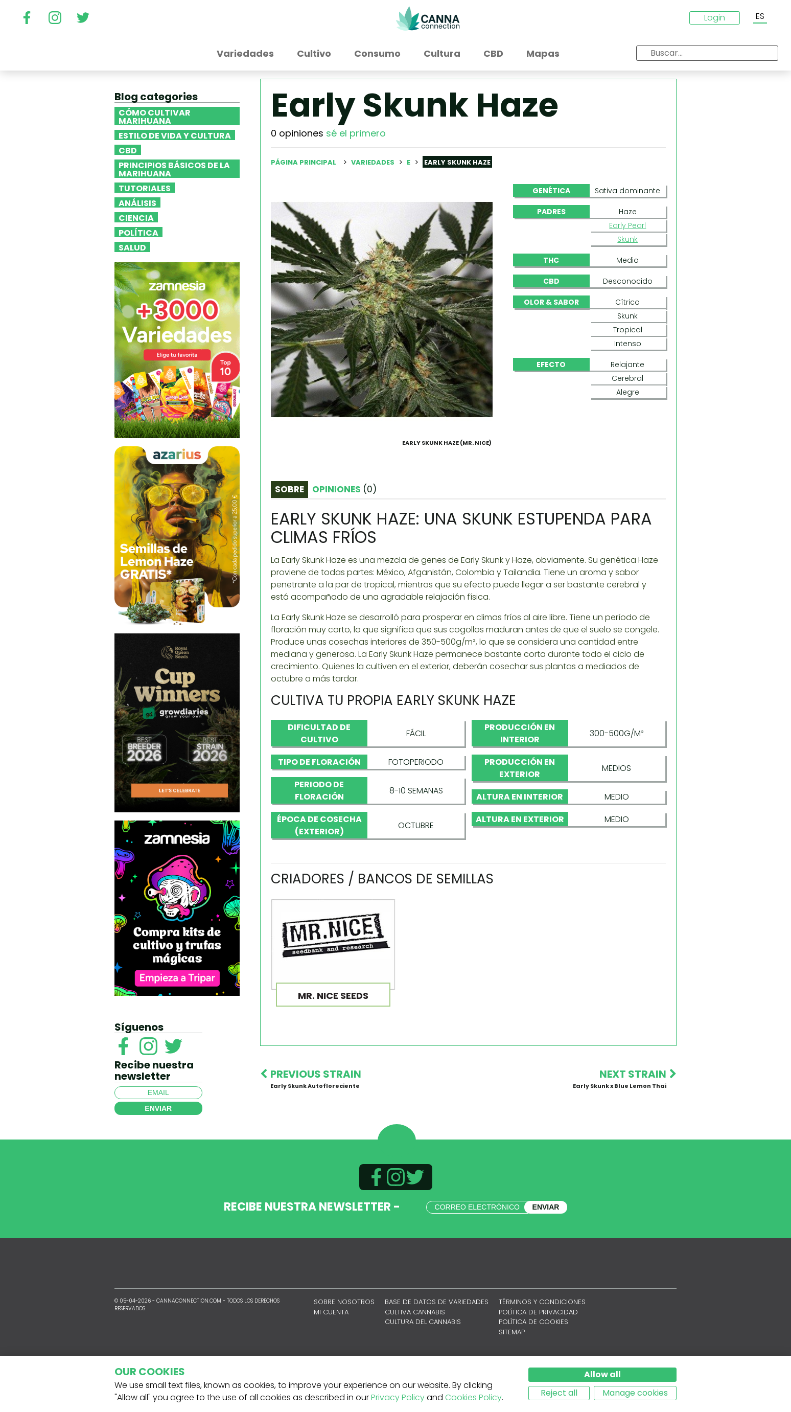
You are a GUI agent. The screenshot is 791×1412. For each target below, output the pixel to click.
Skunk (627, 239)
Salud (132, 247)
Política (138, 232)
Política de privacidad (538, 1354)
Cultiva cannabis (415, 1354)
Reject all (559, 1393)
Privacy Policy (398, 1397)
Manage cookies (635, 1393)
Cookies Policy (473, 1397)
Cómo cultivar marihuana (155, 116)
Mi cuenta (331, 1354)
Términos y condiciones (542, 1344)
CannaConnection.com (427, 18)
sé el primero (356, 133)
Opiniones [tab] (344, 538)
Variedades (373, 162)
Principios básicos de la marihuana (174, 169)
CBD (128, 150)
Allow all (602, 1374)
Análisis (137, 202)
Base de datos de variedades (436, 1344)
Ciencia (136, 217)
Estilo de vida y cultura (175, 135)
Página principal (303, 162)
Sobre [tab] (289, 538)
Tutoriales (145, 188)
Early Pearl (627, 225)
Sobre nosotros (344, 1344)
